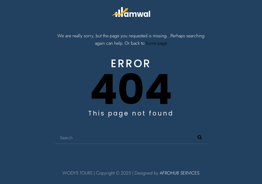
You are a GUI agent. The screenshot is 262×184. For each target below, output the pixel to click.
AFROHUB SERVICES (179, 173)
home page (156, 43)
